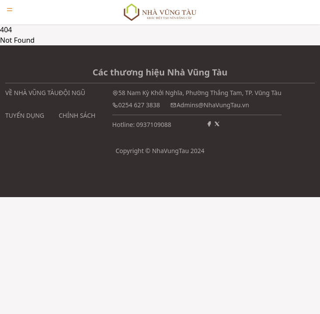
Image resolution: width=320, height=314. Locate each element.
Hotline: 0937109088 (141, 124)
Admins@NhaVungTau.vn (212, 105)
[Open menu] (9, 9)
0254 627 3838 (139, 105)
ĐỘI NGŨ (72, 93)
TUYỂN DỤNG (24, 115)
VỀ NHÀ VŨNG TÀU (32, 93)
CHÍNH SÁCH (77, 115)
